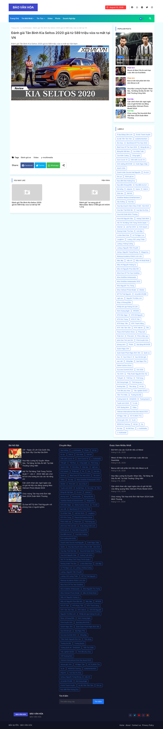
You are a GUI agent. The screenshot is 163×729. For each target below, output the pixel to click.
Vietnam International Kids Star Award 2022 (132, 412)
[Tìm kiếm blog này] (76, 701)
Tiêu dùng (132, 386)
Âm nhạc (120, 143)
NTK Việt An (138, 328)
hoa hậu (131, 202)
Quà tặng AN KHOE (143, 344)
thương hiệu (121, 386)
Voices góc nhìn (122, 420)
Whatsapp (55, 165)
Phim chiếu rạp (142, 336)
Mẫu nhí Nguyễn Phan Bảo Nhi (128, 269)
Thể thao (129, 378)
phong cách (121, 344)
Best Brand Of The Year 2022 (137, 143)
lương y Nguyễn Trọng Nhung (127, 252)
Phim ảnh (130, 336)
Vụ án (134, 420)
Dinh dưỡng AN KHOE (124, 164)
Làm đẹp (139, 231)
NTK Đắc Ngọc (122, 315)
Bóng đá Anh (145, 147)
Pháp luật (141, 332)
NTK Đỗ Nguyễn (137, 315)
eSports (129, 189)
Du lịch (146, 172)
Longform (120, 239)
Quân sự (147, 353)
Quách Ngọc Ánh (123, 349)
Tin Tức (40, 18)
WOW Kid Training (123, 424)
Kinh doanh (143, 227)
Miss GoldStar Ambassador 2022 (128, 281)
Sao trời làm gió (140, 357)
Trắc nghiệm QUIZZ (141, 391)
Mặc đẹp (120, 260)
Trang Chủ (14, 18)
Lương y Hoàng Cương (125, 244)
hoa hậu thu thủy (142, 210)
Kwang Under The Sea (125, 231)
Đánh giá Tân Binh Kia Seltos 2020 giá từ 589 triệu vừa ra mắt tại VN (26, 203)
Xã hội (135, 424)
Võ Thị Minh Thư (136, 416)
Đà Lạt (119, 176)
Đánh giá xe (26, 157)
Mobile (141, 290)
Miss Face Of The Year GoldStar (128, 273)
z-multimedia (121, 433)
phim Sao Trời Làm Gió (125, 340)
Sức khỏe (140, 370)
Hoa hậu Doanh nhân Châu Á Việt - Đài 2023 (133, 206)
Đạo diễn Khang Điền (124, 185)
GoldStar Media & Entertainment (128, 197)
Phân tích (120, 336)
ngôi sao (120, 298)
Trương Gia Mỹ (136, 395)
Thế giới (120, 378)
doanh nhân (121, 168)
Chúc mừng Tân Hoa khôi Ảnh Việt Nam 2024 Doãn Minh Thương (36, 495)
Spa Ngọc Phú (141, 361)
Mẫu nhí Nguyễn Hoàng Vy (126, 265)
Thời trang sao (137, 382)
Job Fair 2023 (131, 227)
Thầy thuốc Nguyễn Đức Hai (137, 374)
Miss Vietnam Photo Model (126, 290)
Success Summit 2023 (125, 370)
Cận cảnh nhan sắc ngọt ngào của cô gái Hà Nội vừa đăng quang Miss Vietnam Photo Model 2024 (37, 485)
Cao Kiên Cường (123, 155)
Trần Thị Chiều (122, 395)
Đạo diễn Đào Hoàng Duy (126, 181)
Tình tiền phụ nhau (123, 391)
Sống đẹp (129, 361)
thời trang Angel (122, 382)
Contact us (136, 725)
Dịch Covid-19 (122, 160)
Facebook (29, 165)
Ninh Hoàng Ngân (123, 311)
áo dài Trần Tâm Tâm (124, 139)
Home (121, 725)
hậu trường (121, 202)
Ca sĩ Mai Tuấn (138, 151)
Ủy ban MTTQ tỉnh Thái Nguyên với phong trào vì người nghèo (37, 505)
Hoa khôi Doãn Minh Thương (127, 214)
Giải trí (145, 189)
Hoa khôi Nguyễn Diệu (125, 218)
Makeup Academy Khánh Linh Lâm (129, 256)
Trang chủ (15, 28)
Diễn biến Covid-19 (138, 160)
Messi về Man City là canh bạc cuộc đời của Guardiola (129, 459)
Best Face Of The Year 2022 (127, 147)
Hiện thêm (106, 180)
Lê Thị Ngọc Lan (138, 235)
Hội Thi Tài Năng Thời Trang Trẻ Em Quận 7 (132, 223)
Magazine (144, 252)
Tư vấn (134, 403)
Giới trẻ (129, 193)
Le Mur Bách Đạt (123, 235)
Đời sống (120, 189)
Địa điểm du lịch (141, 185)
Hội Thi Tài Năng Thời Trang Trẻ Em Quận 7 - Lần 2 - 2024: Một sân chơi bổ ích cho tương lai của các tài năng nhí (37, 475)
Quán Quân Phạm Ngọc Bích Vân (128, 353)
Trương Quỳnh (145, 399)
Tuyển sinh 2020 (123, 403)
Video (50, 18)
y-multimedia (26, 28)
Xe (142, 424)
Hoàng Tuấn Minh (143, 218)
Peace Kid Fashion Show (126, 332)
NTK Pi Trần (135, 319)
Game (138, 189)
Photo (57, 18)
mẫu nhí (129, 260)
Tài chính (120, 374)
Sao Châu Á (127, 357)
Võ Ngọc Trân (122, 416)
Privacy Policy (148, 725)
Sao (118, 357)
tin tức (141, 386)
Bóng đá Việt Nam (123, 151)
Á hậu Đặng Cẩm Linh (124, 134)
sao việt (120, 361)
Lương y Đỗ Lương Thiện (136, 239)
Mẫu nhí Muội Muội (142, 260)
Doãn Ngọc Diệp (141, 164)
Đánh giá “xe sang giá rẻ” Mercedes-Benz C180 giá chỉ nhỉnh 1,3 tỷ (94, 204)
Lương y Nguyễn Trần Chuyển (127, 248)
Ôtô (147, 328)
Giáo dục (120, 193)
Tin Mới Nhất (27, 18)
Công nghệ (136, 155)
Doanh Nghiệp (69, 18)
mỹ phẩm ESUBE (140, 294)
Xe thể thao (130, 428)
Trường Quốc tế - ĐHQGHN (126, 399)
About (128, 725)
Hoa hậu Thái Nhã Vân (125, 210)
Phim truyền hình (142, 340)
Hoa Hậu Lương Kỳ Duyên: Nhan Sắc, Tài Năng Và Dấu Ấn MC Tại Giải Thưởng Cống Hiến (37, 463)
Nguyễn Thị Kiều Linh (134, 298)
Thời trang (139, 378)
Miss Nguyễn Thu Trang (125, 286)
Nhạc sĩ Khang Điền (124, 302)
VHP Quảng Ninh (123, 407)
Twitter (42, 165)
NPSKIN (136, 311)
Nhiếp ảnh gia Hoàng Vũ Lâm (127, 307)
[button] (150, 18)
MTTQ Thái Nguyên (124, 294)
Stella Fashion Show (124, 365)
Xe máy (119, 428)
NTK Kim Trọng (122, 319)
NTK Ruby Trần (122, 323)
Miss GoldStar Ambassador (126, 277)
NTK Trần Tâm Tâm (124, 328)
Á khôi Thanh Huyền (143, 134)
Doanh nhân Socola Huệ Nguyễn (128, 172)
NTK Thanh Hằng (137, 323)
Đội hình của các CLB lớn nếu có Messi (127, 450)
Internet (120, 227)
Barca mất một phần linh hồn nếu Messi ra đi (129, 468)
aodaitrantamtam (141, 139)
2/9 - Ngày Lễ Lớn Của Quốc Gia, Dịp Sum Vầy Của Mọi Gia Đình (36, 451)
